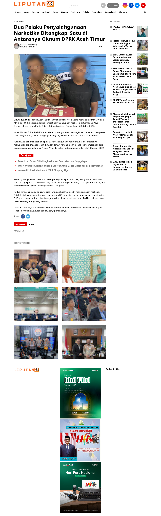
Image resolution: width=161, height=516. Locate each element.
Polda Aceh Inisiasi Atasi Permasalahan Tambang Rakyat (123, 135)
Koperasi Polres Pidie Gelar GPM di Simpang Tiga (43, 170)
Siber (118, 369)
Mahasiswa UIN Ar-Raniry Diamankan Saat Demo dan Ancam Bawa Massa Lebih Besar (124, 73)
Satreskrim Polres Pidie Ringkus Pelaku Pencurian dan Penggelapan (53, 161)
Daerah (35, 12)
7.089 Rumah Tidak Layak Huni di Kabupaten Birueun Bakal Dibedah (122, 165)
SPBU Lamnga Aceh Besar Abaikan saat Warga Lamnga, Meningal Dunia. (122, 58)
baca (99, 46)
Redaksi (110, 369)
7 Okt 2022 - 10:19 (26, 47)
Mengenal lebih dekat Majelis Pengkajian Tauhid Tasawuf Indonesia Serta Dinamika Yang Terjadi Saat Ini (124, 120)
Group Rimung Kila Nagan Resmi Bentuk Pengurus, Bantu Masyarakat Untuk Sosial (123, 151)
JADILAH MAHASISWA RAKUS (123, 28)
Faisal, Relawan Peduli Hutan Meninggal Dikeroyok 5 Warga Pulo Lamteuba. (124, 44)
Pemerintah (110, 12)
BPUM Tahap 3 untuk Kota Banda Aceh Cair (124, 101)
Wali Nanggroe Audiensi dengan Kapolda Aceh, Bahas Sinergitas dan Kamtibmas (60, 165)
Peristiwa (75, 12)
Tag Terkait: (20, 224)
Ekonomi (123, 12)
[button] (144, 11)
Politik (86, 12)
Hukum (64, 12)
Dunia (55, 12)
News (26, 12)
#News (32, 224)
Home (18, 12)
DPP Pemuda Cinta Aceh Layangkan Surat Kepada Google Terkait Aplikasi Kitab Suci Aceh (124, 89)
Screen (113, 5)
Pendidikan (97, 12)
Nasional (46, 12)
